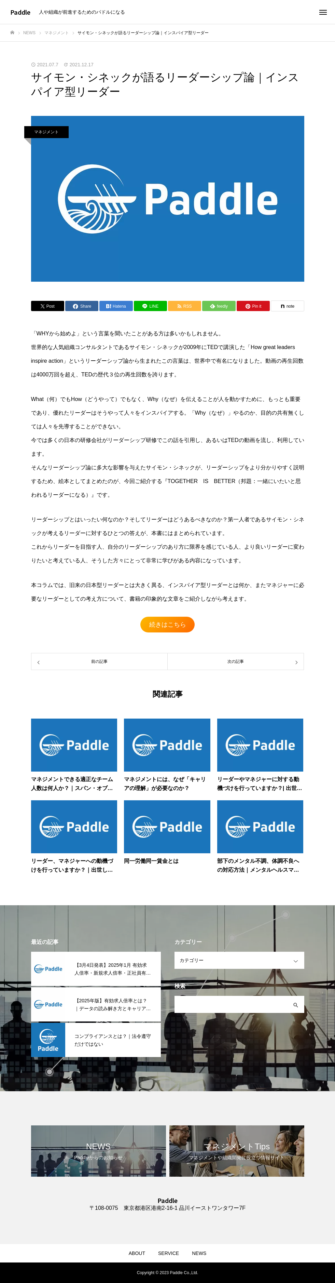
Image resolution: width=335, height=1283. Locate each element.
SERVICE (168, 1253)
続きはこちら (167, 624)
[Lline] (150, 306)
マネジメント (46, 132)
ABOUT (137, 1253)
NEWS (199, 1253)
